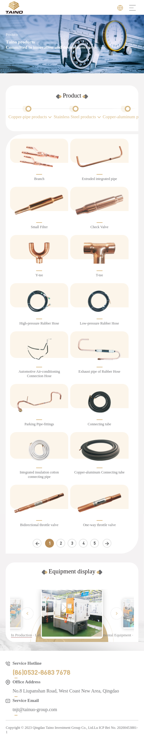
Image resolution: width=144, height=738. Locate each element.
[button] (27, 613)
